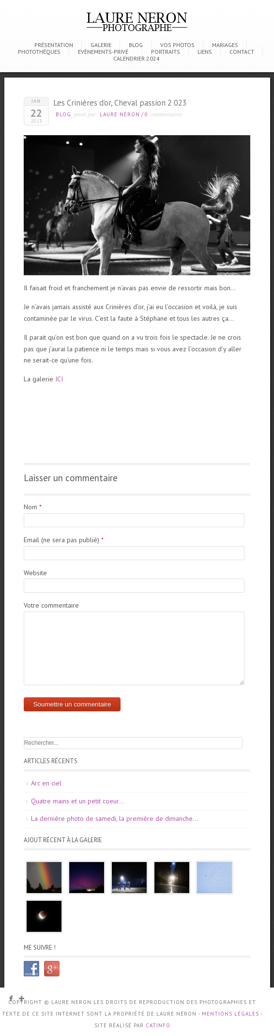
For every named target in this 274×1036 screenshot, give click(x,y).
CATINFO (158, 1025)
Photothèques (39, 51)
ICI (59, 379)
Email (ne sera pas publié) (61, 539)
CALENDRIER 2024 (136, 58)
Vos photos (177, 44)
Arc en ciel (46, 783)
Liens (205, 51)
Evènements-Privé (103, 51)
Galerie (101, 44)
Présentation (53, 44)
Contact (241, 51)
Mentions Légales (230, 1013)
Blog (136, 44)
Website (35, 572)
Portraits (165, 51)
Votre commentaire (51, 605)
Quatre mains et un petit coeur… (77, 801)
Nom (30, 506)
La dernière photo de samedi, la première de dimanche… (114, 818)
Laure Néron (120, 114)
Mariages (225, 44)
